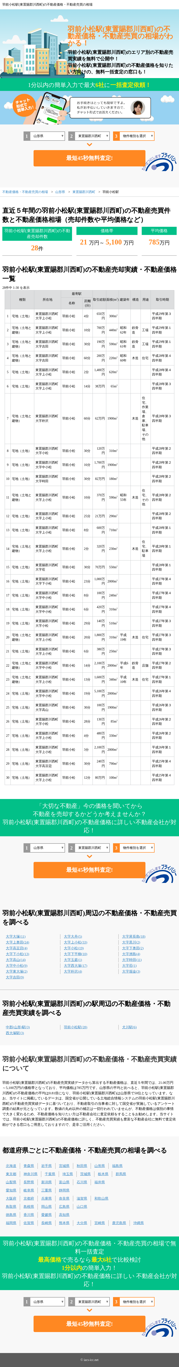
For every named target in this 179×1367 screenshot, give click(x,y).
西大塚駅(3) (15, 1033)
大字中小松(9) (17, 966)
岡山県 (46, 1207)
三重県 (46, 1190)
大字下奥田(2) (133, 948)
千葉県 (50, 1174)
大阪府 (11, 1198)
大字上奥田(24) (17, 942)
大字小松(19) (74, 948)
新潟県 (46, 1182)
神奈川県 (31, 1174)
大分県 (82, 1223)
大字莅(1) (129, 966)
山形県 (99, 1166)
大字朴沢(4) (73, 971)
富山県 (64, 1182)
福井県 (99, 1182)
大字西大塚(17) (75, 966)
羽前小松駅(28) (75, 1027)
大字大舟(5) (73, 936)
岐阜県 (29, 1190)
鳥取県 (11, 1207)
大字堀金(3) (131, 971)
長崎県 (46, 1223)
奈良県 (64, 1198)
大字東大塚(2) (17, 971)
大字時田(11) (132, 960)
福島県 (117, 1166)
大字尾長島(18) (133, 936)
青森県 (29, 1166)
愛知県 (11, 1190)
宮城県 (64, 1166)
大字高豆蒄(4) (17, 948)
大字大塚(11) (15, 936)
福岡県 (11, 1223)
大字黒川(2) (131, 942)
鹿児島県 (119, 1223)
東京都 (11, 1174)
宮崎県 (99, 1223)
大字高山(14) (16, 960)
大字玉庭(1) (73, 960)
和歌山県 (101, 1198)
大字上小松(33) (75, 942)
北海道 (11, 1166)
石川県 (82, 1182)
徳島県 (11, 1215)
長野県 (29, 1182)
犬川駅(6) (129, 1027)
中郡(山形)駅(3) (18, 1027)
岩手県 (46, 1166)
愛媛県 (46, 1215)
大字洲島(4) (131, 954)
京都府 (29, 1198)
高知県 (64, 1215)
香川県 (29, 1215)
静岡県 (64, 1190)
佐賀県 (29, 1223)
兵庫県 (46, 1198)
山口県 (82, 1207)
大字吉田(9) (15, 977)
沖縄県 (138, 1223)
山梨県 (11, 1182)
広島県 (64, 1207)
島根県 (29, 1207)
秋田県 (82, 1166)
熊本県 (64, 1223)
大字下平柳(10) (75, 954)
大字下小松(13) (17, 954)
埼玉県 (67, 1174)
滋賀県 (82, 1198)
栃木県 (103, 1174)
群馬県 (121, 1174)
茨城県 (85, 1174)
